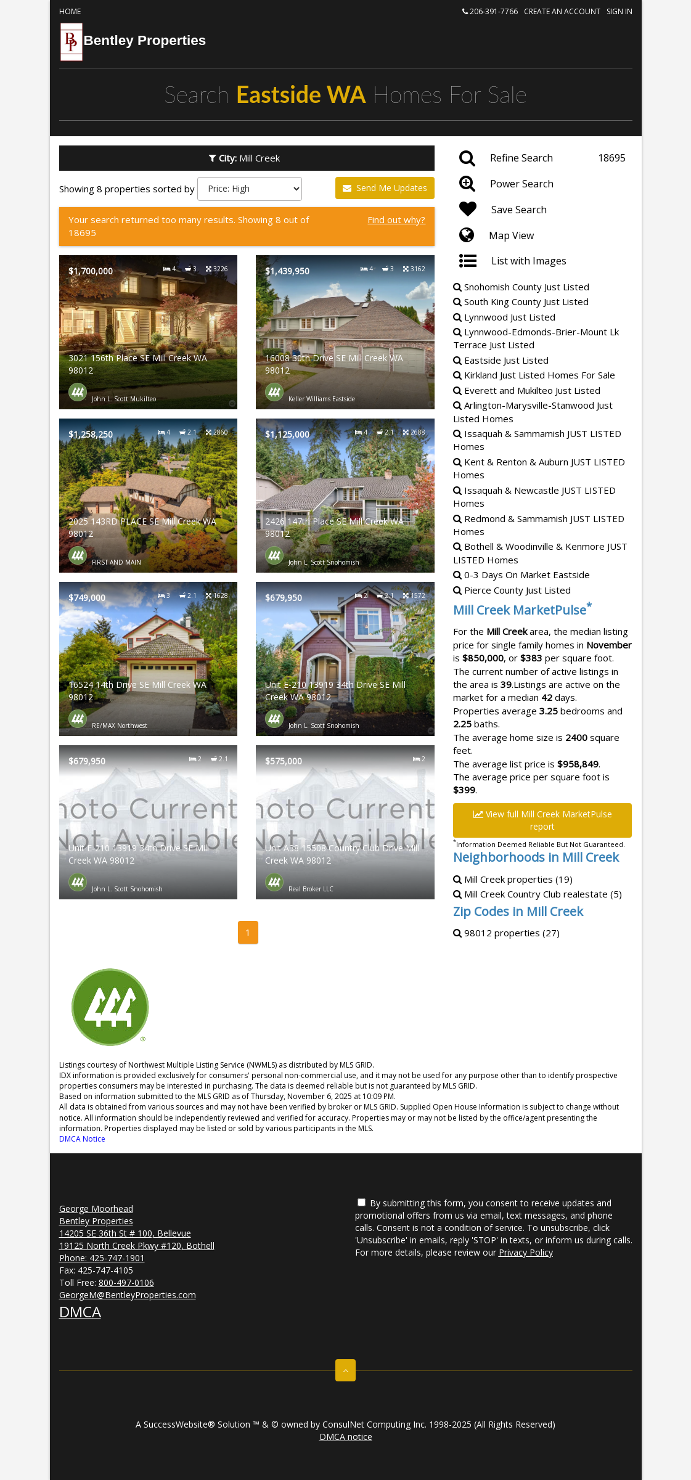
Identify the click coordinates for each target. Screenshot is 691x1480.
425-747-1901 (117, 1258)
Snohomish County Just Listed (521, 286)
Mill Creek (247, 158)
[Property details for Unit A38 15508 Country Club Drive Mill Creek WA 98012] (345, 822)
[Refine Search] (542, 158)
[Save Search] (542, 210)
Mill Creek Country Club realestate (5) (537, 894)
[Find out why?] (247, 226)
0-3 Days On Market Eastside (521, 574)
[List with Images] (542, 261)
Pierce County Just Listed (512, 590)
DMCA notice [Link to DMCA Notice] (345, 1436)
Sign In (619, 11)
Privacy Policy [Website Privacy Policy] (526, 1252)
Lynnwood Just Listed (504, 317)
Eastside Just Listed (501, 360)
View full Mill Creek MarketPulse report (542, 820)
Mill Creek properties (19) (513, 879)
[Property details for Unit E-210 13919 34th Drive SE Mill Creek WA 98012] (345, 659)
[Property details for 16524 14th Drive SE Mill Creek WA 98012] (148, 659)
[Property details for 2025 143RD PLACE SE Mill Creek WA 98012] (148, 496)
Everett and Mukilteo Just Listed (526, 390)
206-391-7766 (490, 11)
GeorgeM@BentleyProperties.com (127, 1295)
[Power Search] (542, 184)
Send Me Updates (385, 188)
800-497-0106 (126, 1282)
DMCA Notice (82, 1139)
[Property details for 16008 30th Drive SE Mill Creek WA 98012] (345, 332)
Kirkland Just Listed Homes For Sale (534, 375)
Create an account (562, 11)
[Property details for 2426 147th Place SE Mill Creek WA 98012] (345, 496)
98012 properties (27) (506, 932)
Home (70, 11)
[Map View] (542, 235)
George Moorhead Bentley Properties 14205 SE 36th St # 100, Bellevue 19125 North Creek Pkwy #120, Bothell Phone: (137, 1233)
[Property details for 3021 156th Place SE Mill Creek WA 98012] (148, 332)
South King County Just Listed (521, 301)
